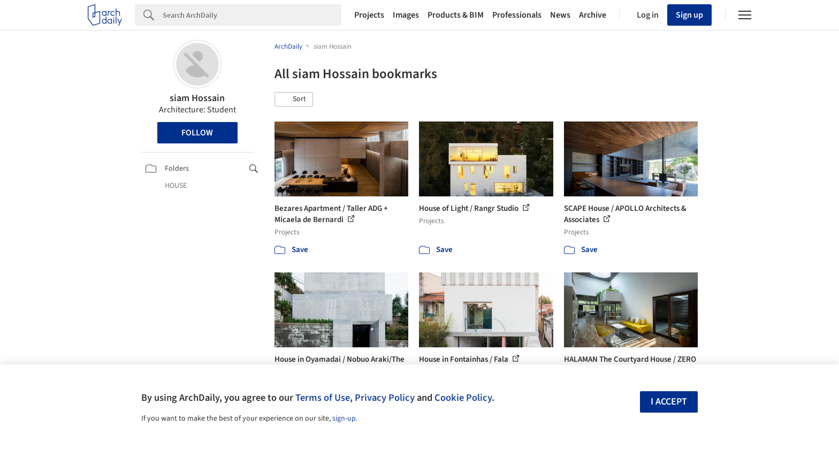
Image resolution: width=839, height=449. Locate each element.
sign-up (344, 418)
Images (406, 15)
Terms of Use (322, 398)
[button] (293, 99)
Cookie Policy (463, 398)
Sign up (689, 15)
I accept (669, 401)
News (560, 15)
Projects (369, 15)
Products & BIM (456, 15)
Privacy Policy (385, 398)
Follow (197, 133)
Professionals (516, 15)
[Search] (252, 15)
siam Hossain (197, 98)
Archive (592, 15)
